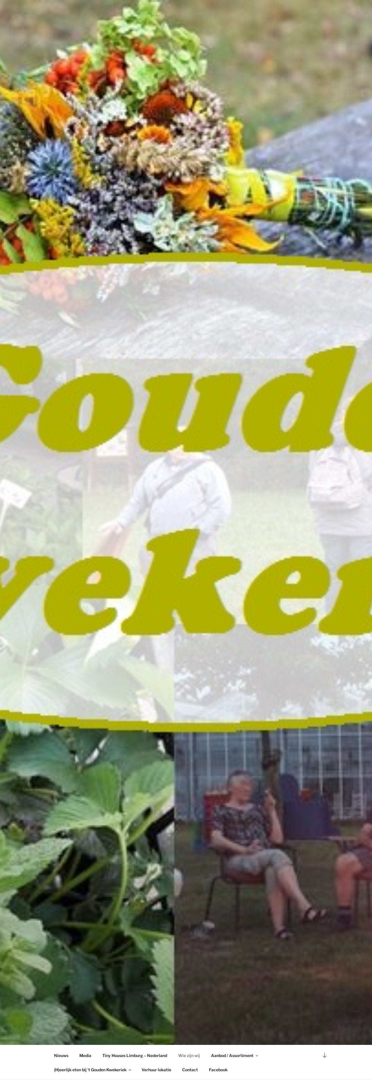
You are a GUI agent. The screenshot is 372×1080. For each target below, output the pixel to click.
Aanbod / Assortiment (235, 1055)
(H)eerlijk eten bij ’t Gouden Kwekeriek (93, 1069)
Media (85, 1055)
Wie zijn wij (189, 1055)
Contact (190, 1069)
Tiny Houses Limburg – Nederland (134, 1055)
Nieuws (61, 1055)
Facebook (218, 1069)
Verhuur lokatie (156, 1069)
